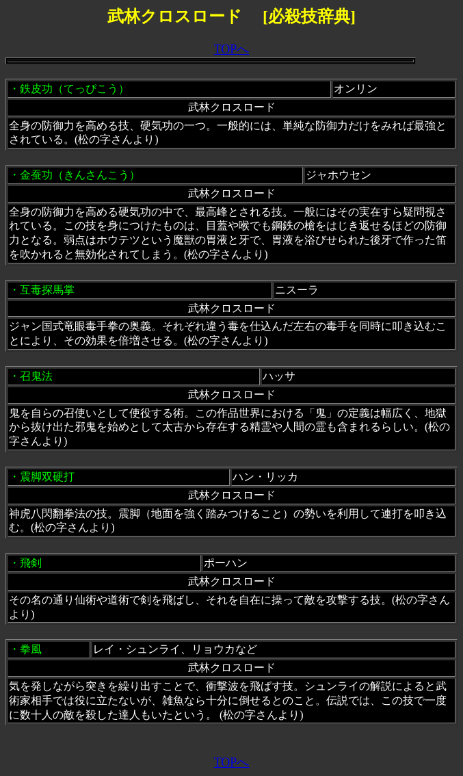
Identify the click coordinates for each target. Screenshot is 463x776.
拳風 (31, 649)
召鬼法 (36, 376)
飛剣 (31, 563)
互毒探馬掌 (47, 290)
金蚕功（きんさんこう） (80, 175)
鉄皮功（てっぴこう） (74, 88)
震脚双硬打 (47, 476)
